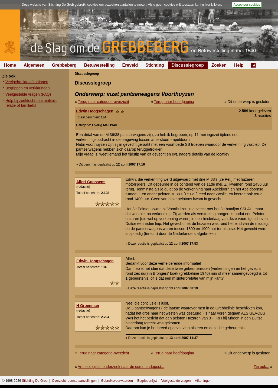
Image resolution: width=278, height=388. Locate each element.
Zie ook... (261, 366)
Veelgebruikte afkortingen (26, 82)
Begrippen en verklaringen (27, 88)
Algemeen (34, 65)
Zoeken (219, 65)
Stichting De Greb (35, 381)
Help (239, 65)
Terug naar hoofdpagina (174, 101)
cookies (92, 5)
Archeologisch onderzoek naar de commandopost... (121, 366)
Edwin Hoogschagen (94, 111)
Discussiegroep (188, 65)
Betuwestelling (99, 65)
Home (10, 65)
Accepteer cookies (247, 5)
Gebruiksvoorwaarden (117, 381)
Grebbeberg (64, 65)
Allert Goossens (90, 182)
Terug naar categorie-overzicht (103, 101)
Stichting (154, 65)
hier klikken (213, 5)
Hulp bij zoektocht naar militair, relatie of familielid (31, 103)
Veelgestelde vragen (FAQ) (28, 94)
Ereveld (130, 65)
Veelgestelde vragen (176, 381)
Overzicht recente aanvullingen (74, 381)
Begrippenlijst (147, 381)
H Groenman (87, 305)
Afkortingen (203, 381)
